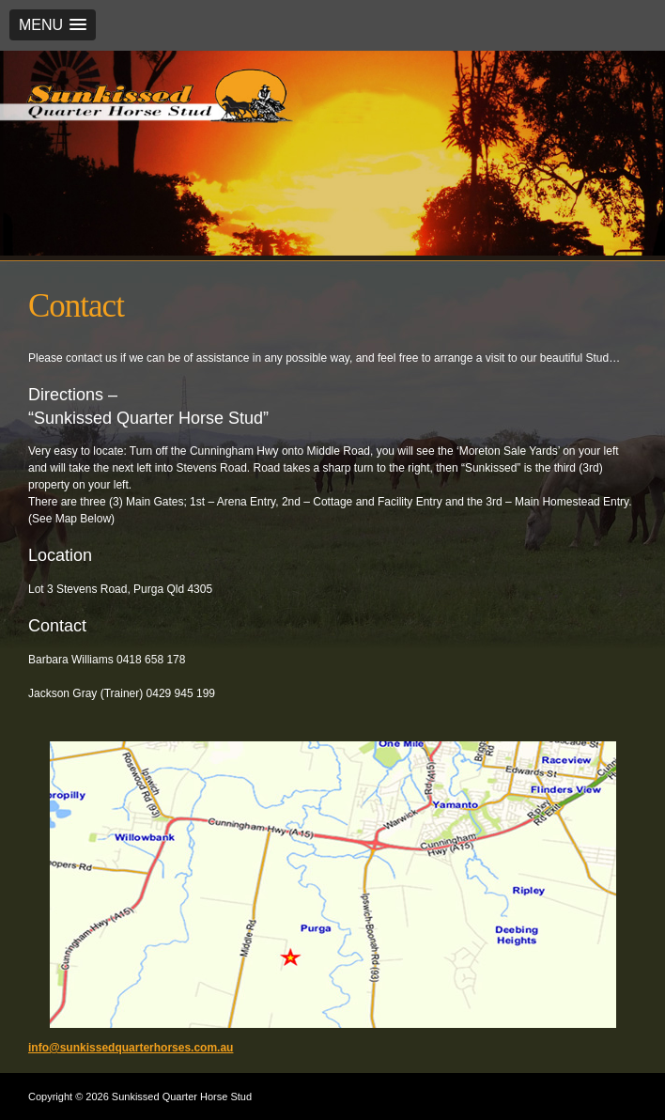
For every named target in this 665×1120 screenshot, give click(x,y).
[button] (52, 24)
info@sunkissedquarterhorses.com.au (130, 1047)
